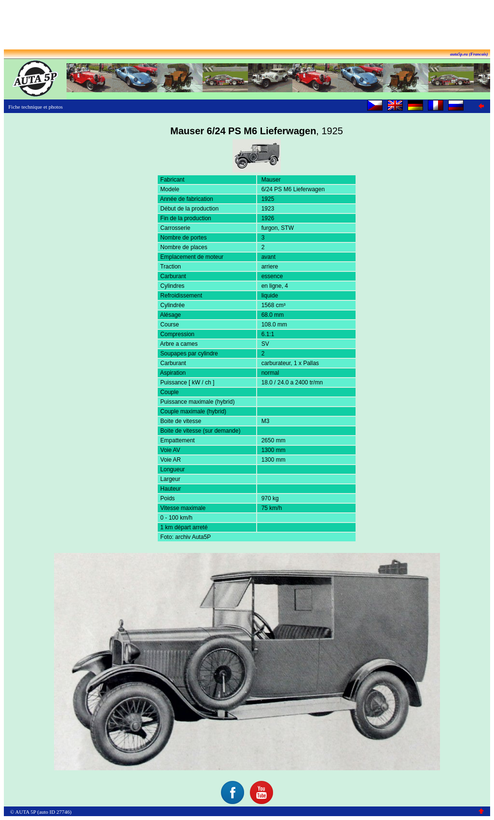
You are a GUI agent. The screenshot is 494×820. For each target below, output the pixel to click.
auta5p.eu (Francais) (469, 54)
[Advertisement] (247, 25)
